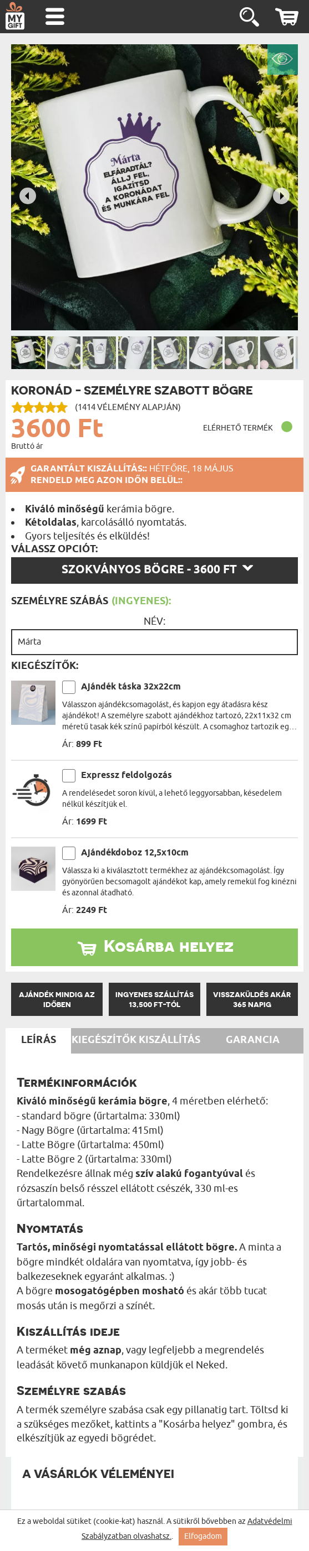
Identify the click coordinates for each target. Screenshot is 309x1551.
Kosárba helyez (169, 946)
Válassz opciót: (54, 549)
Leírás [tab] (38, 1040)
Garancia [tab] (253, 1040)
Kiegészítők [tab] (104, 1040)
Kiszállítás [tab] (169, 1040)
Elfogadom (203, 1536)
